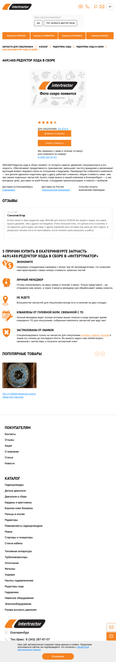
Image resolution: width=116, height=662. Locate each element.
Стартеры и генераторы (19, 542)
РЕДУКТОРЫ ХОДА (62, 51)
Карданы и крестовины (18, 506)
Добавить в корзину (54, 138)
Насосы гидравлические (19, 584)
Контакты (10, 438)
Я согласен (58, 656)
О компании (12, 456)
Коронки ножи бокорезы (19, 512)
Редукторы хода (14, 590)
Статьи (9, 461)
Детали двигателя (15, 495)
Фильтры (10, 573)
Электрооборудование (18, 608)
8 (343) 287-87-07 (47, 161)
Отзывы (9, 444)
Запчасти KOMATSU (44, 39)
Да (38, 23)
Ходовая (10, 579)
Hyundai (104, 339)
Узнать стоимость (54, 147)
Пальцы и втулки (15, 518)
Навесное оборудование (19, 602)
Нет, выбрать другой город (60, 23)
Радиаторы (11, 524)
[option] (58, 93)
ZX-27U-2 (63, 133)
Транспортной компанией (56, 194)
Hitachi (95, 339)
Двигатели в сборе (16, 501)
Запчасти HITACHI (15, 39)
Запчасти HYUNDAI (72, 39)
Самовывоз (8, 194)
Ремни (8, 536)
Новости (10, 467)
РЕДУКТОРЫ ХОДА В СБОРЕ (90, 51)
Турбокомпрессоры (16, 561)
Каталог (43, 51)
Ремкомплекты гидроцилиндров (23, 530)
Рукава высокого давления (21, 614)
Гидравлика (12, 596)
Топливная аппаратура (18, 555)
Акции (8, 450)
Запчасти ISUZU (101, 39)
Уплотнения (12, 567)
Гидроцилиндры (14, 489)
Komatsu (85, 339)
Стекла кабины (14, 547)
